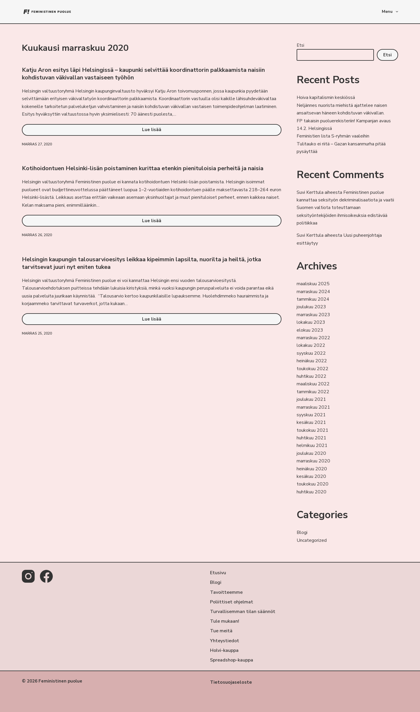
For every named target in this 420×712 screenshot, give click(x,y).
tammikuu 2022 (313, 392)
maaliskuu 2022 (313, 384)
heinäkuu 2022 (312, 361)
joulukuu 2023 (311, 307)
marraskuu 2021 (313, 407)
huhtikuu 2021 (311, 438)
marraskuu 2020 (313, 461)
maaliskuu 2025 (313, 284)
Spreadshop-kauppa (231, 660)
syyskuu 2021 (311, 415)
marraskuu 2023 (313, 314)
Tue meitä (221, 631)
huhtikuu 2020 (311, 492)
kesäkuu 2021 (311, 422)
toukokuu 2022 (312, 368)
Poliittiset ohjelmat (231, 602)
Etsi (300, 45)
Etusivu (218, 573)
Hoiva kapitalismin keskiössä (326, 97)
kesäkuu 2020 (311, 476)
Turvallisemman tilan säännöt (242, 611)
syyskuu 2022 (311, 353)
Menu (390, 11)
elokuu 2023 (310, 330)
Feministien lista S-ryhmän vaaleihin (333, 136)
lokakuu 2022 (311, 345)
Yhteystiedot (224, 641)
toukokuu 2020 (312, 484)
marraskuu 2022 (313, 338)
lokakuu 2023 (311, 322)
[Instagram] (28, 576)
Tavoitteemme (226, 592)
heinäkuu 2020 (312, 469)
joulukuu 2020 (311, 453)
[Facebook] (46, 576)
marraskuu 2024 (313, 291)
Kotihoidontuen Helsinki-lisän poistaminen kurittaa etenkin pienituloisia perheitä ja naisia (142, 168)
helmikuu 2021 (312, 445)
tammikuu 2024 (313, 299)
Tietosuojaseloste (231, 682)
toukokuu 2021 (312, 430)
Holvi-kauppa (224, 650)
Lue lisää (162, 131)
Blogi (302, 532)
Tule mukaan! (224, 621)
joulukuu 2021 (311, 399)
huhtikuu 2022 (311, 376)
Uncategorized (312, 540)
